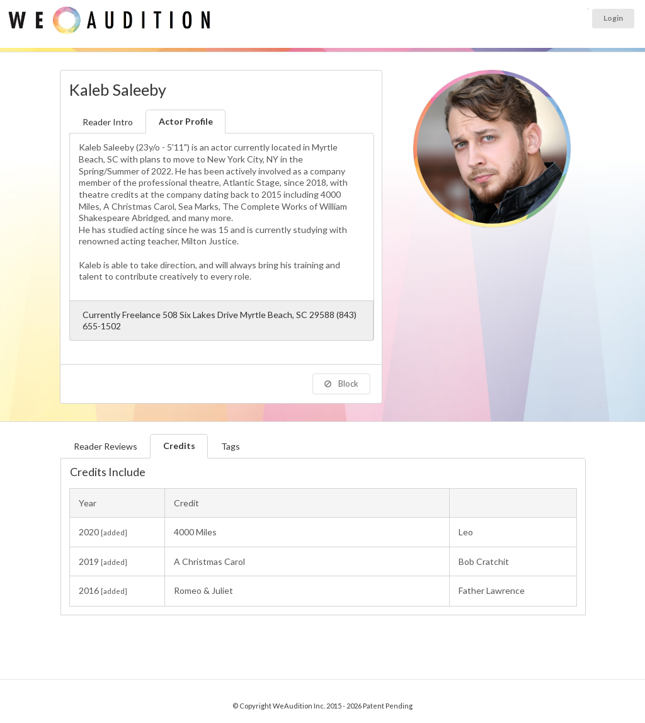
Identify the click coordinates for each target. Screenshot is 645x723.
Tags (230, 446)
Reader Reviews (105, 446)
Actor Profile (186, 121)
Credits (179, 445)
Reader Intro (108, 122)
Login (613, 18)
